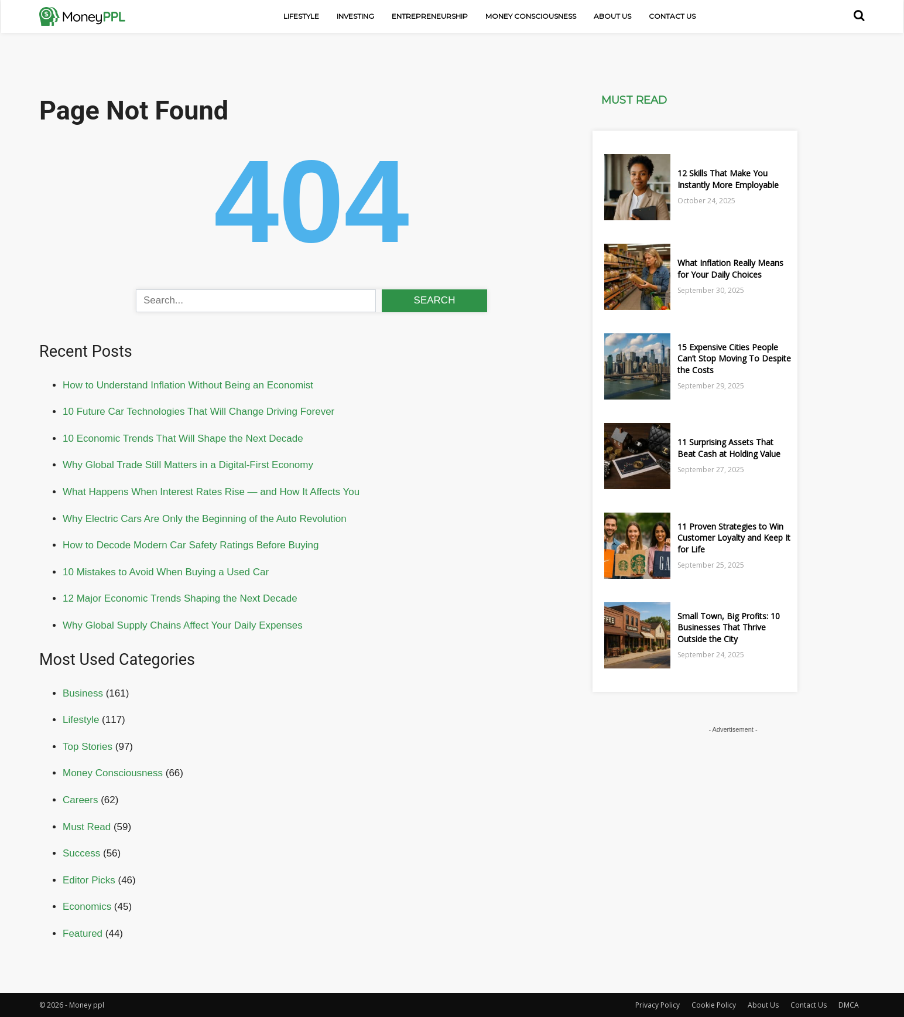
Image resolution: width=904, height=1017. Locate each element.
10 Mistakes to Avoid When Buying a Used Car (166, 572)
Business (83, 693)
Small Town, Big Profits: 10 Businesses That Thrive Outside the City (728, 627)
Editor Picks (89, 880)
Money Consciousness (530, 16)
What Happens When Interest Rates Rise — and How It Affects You (211, 491)
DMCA (848, 1005)
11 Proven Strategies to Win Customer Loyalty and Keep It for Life (733, 538)
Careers (80, 800)
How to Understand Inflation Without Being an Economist (188, 385)
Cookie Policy (713, 1005)
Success (81, 853)
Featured (82, 933)
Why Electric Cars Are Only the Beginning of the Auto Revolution (205, 518)
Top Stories (87, 746)
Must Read (87, 826)
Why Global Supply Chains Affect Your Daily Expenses (183, 625)
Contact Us (672, 16)
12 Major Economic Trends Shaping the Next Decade (180, 598)
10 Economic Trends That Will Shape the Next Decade (183, 438)
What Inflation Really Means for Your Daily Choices (730, 268)
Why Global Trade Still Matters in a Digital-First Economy (188, 464)
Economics (87, 906)
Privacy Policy (657, 1005)
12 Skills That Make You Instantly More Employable (728, 179)
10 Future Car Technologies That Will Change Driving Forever (198, 411)
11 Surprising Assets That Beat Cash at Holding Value (728, 447)
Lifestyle (301, 16)
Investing (355, 16)
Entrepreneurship (430, 16)
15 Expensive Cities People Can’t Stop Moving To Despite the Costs (734, 359)
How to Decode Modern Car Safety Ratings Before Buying (191, 545)
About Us (612, 16)
